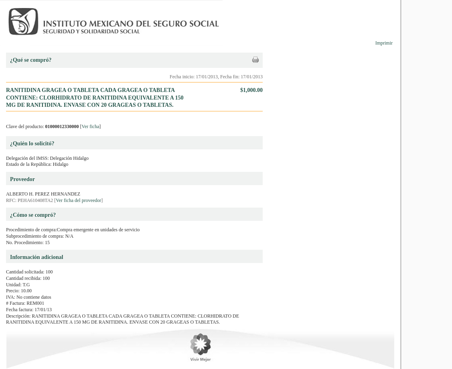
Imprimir (384, 43)
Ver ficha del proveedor (78, 200)
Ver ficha (90, 126)
